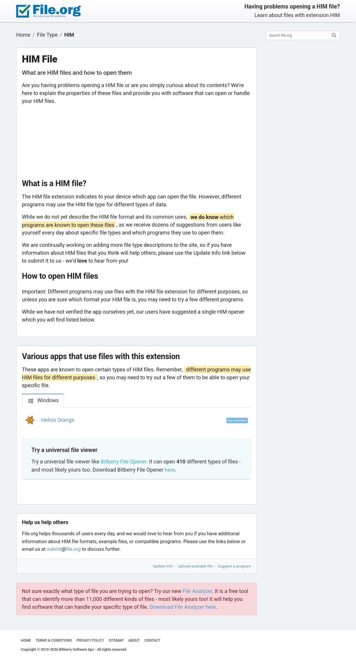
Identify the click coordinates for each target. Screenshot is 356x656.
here (170, 470)
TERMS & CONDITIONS (53, 640)
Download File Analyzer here (183, 607)
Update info (163, 566)
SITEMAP (116, 640)
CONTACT (152, 640)
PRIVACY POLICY (90, 640)
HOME (26, 640)
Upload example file (195, 566)
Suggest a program (234, 566)
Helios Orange (57, 420)
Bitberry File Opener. (124, 461)
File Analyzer (197, 591)
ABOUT (134, 640)
